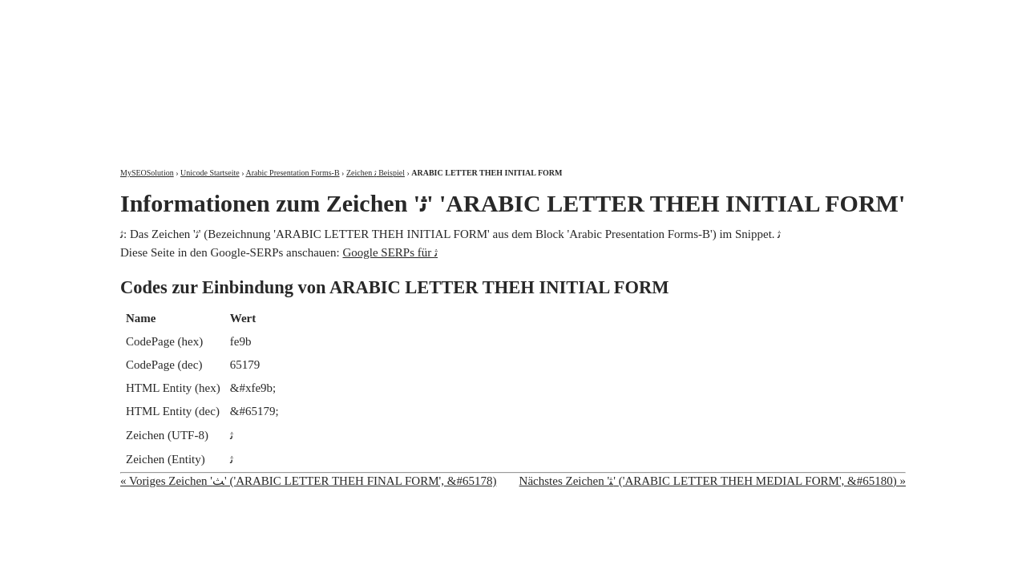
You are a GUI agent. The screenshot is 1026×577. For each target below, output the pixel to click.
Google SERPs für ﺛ (390, 252)
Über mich (701, 14)
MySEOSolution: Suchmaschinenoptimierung (308, 72)
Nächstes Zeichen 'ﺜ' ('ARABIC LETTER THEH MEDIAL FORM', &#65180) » (712, 480)
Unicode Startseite (210, 172)
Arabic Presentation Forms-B (292, 172)
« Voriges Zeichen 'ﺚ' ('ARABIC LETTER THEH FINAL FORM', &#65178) (308, 480)
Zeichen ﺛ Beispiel (375, 172)
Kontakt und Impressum (823, 14)
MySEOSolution (147, 172)
